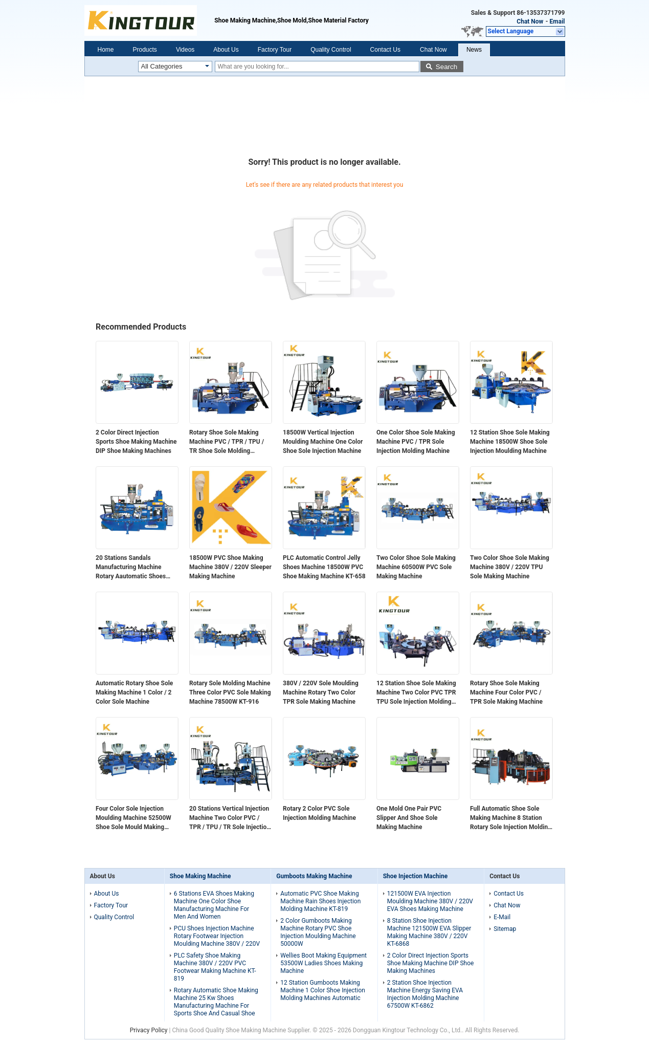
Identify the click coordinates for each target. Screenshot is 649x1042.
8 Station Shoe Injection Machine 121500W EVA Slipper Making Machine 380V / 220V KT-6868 (429, 932)
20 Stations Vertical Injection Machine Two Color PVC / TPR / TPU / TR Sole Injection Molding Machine (229, 818)
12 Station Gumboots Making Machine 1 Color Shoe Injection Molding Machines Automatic (322, 990)
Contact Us (385, 49)
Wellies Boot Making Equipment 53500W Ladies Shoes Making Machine (323, 963)
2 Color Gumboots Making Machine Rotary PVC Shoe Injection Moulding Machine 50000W (317, 932)
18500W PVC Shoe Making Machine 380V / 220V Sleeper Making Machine (230, 567)
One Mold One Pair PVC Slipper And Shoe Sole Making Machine (408, 818)
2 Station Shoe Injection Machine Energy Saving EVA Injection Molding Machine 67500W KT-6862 (425, 994)
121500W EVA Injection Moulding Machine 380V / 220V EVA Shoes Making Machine (430, 901)
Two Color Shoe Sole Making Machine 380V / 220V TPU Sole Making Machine (509, 567)
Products (145, 49)
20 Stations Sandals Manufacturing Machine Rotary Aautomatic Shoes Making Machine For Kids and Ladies (136, 567)
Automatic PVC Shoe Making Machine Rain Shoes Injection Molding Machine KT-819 (320, 901)
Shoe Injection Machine (415, 876)
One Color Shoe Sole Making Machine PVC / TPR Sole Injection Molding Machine (415, 441)
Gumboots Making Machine (314, 876)
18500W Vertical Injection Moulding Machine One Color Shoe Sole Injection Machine (323, 441)
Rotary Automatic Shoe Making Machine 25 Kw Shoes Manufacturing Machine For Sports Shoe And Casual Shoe (216, 1002)
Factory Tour (275, 49)
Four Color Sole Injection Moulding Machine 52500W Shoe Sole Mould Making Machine (133, 818)
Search (446, 67)
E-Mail (502, 917)
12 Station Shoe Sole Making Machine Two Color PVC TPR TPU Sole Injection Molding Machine (416, 693)
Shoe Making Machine (200, 876)
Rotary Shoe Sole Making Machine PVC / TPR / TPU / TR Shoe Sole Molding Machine (226, 442)
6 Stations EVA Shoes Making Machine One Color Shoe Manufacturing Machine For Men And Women (214, 905)
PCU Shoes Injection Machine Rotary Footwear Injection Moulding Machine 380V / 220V (217, 936)
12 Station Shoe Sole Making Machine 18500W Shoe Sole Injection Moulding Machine (510, 441)
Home (106, 49)
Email (557, 21)
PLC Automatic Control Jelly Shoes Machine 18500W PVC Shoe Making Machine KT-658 (324, 567)
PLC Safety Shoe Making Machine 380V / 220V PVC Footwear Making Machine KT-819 (215, 967)
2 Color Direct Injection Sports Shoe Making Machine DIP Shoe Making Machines (136, 441)
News (474, 49)
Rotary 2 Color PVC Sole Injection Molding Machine (319, 813)
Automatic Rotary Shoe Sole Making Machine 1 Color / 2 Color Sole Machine (134, 692)
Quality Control (330, 49)
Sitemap (505, 928)
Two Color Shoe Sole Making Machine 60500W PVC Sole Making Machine (416, 567)
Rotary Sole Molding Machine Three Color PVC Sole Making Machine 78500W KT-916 (230, 692)
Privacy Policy (149, 1030)
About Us (225, 49)
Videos (185, 49)
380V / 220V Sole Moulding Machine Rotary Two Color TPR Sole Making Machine (321, 692)
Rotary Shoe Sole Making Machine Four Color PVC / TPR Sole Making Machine (506, 692)
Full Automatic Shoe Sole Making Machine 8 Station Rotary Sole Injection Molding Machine (510, 818)
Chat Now (530, 21)
